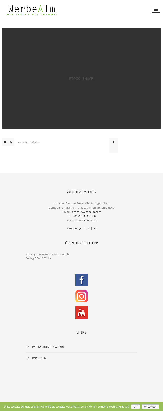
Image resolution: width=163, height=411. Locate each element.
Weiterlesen (150, 406)
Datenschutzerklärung (48, 347)
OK (135, 406)
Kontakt (74, 228)
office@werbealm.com (86, 212)
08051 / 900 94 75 (85, 220)
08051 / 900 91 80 (84, 216)
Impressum (39, 358)
